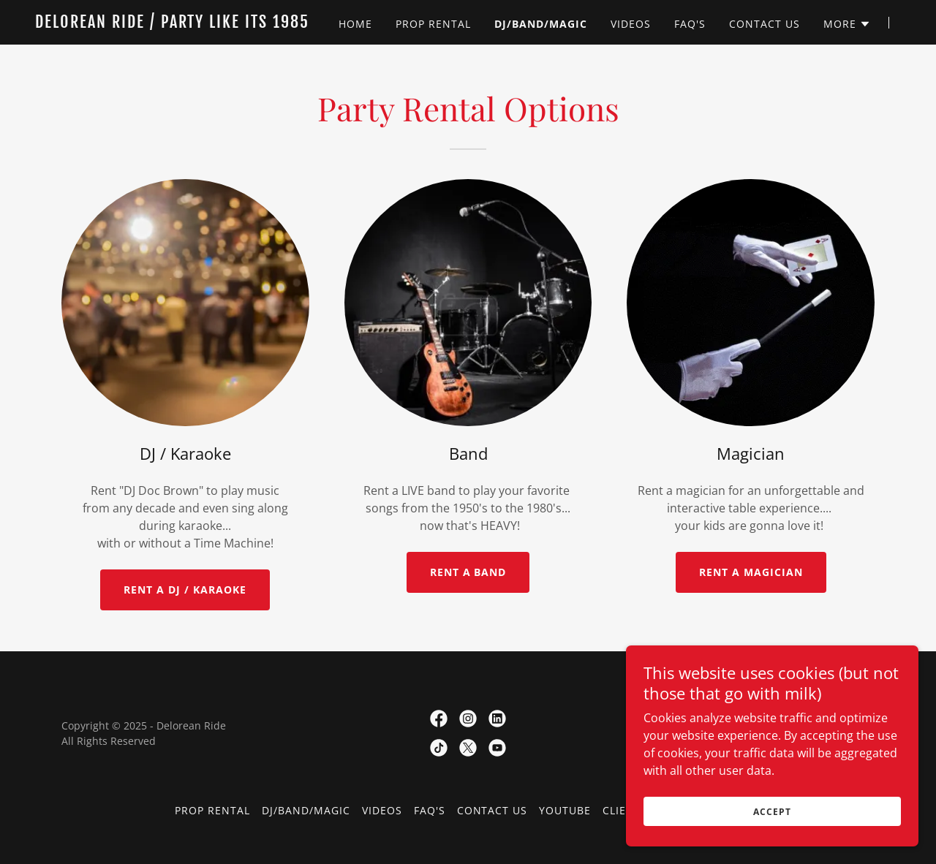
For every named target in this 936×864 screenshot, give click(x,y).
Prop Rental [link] (433, 24)
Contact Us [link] (764, 24)
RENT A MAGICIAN (751, 572)
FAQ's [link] (690, 24)
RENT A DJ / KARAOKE (185, 589)
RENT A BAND (468, 572)
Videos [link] (631, 24)
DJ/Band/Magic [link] (540, 24)
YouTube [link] (565, 810)
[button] (847, 24)
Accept (771, 812)
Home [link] (355, 24)
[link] (186, 23)
